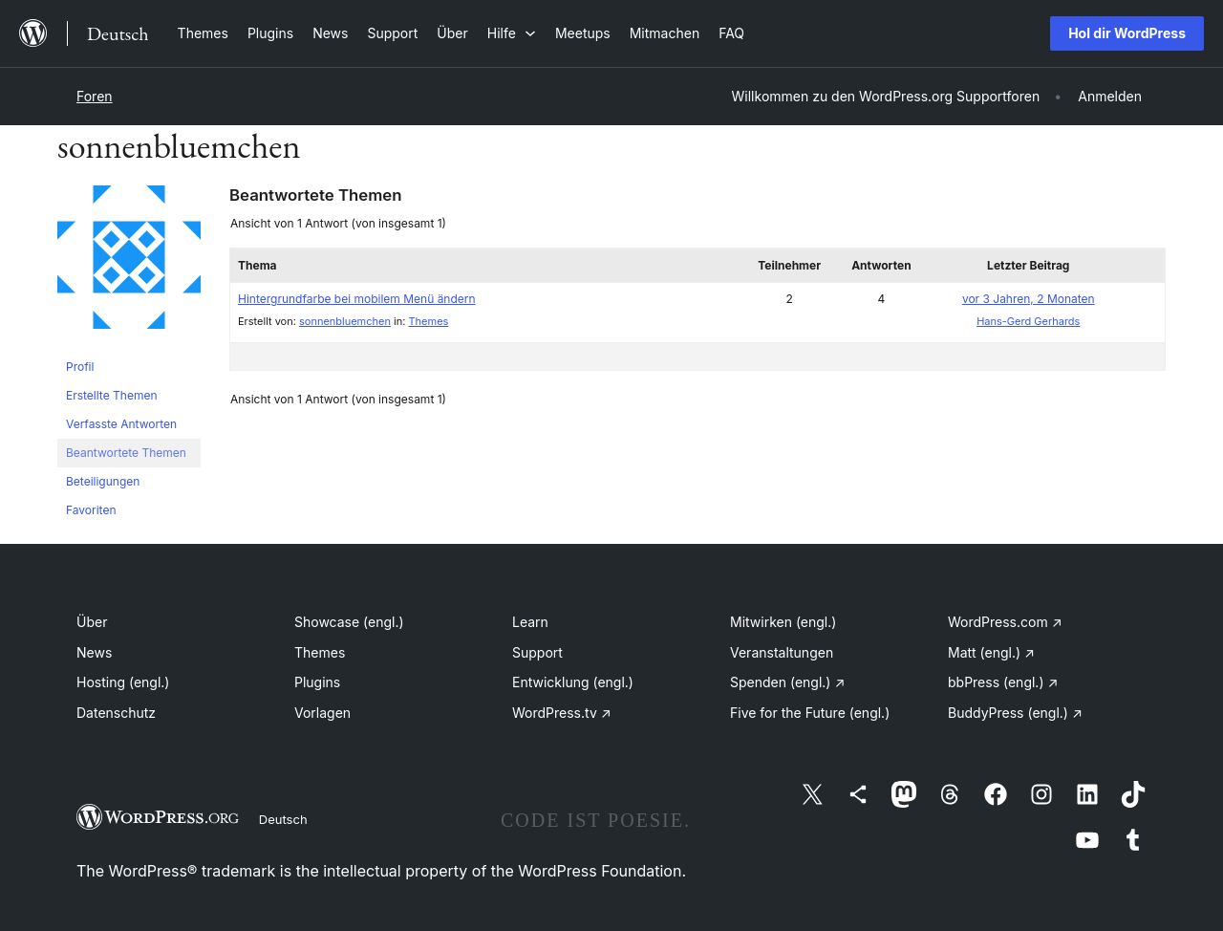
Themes (428, 321)
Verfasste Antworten (121, 424)
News (94, 652)
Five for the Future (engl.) (810, 712)
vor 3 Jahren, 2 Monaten (1028, 299)
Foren (94, 96)
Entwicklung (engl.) (572, 682)
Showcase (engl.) (349, 622)
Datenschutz (116, 712)
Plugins (317, 682)
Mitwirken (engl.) (783, 622)
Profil (80, 366)
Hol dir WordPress (1127, 33)
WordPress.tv (562, 712)
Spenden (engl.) (787, 682)
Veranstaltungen (781, 652)
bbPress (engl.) (1003, 682)
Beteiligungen (102, 481)
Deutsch (283, 819)
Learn (530, 622)
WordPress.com (1005, 622)
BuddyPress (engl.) (1015, 712)
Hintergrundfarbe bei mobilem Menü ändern (357, 299)
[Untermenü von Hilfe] (512, 33)
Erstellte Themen (111, 395)
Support (537, 652)
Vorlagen (322, 712)
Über (91, 622)
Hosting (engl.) (122, 682)
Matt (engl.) (991, 652)
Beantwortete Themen (126, 452)
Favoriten (91, 510)
